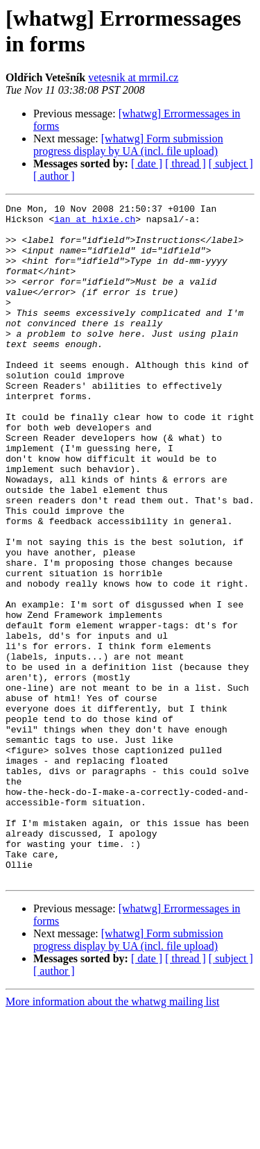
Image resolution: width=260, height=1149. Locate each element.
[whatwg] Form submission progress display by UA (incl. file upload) (128, 145)
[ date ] (146, 163)
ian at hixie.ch (94, 223)
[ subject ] (231, 163)
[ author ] (54, 176)
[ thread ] (185, 163)
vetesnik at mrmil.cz (133, 77)
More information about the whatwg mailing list (112, 1137)
